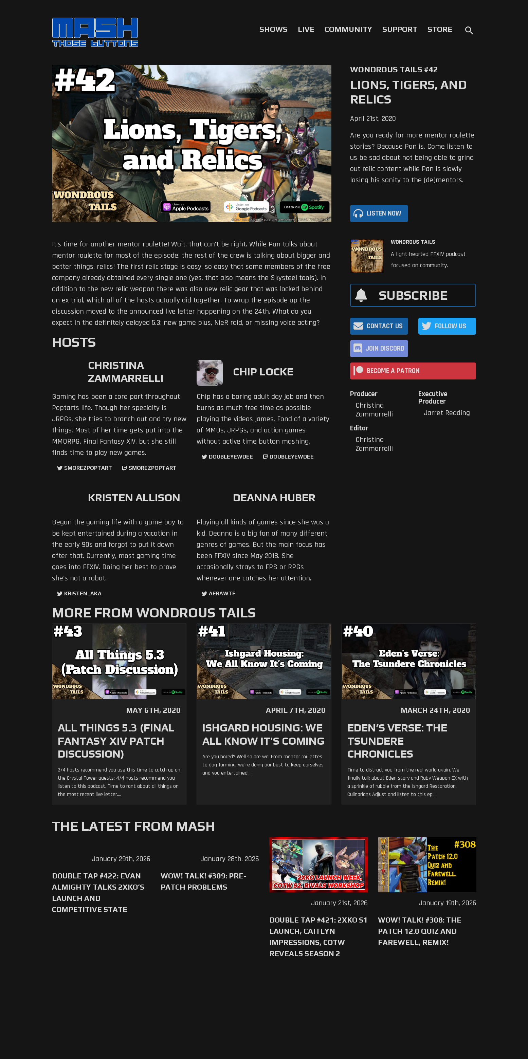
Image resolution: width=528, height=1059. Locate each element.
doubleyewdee (231, 456)
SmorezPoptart (88, 468)
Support (399, 29)
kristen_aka (83, 593)
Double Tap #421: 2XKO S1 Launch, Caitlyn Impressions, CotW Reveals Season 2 (318, 936)
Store (439, 29)
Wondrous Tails (413, 242)
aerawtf (222, 593)
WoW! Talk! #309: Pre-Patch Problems (204, 881)
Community (348, 29)
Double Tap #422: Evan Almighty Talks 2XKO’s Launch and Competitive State (98, 892)
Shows (273, 29)
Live (306, 29)
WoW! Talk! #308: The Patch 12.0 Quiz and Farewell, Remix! (419, 931)
